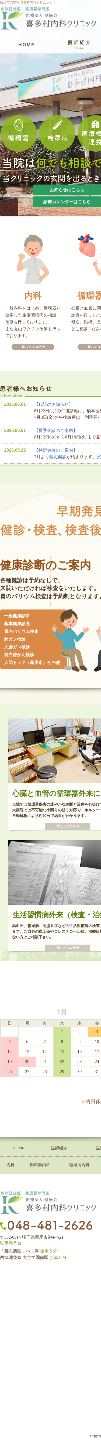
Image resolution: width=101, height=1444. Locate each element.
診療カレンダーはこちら (67, 201)
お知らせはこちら (67, 190)
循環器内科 (40, 1165)
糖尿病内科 (79, 1165)
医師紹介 (59, 1148)
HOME (19, 1148)
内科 (10, 1165)
